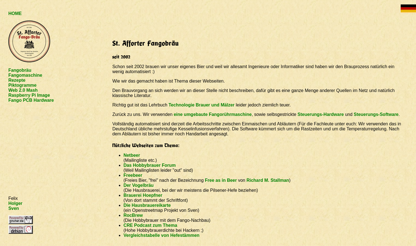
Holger (15, 203)
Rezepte (16, 80)
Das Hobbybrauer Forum (149, 165)
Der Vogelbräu (138, 185)
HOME (15, 13)
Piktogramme (22, 85)
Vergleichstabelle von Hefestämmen (161, 235)
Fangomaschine (25, 75)
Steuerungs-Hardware (320, 114)
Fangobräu (19, 70)
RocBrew (133, 215)
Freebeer (132, 175)
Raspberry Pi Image (29, 95)
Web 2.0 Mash (23, 90)
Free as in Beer (221, 180)
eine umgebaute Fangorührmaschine (213, 114)
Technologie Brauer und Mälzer (201, 105)
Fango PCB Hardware (31, 100)
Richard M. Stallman (267, 180)
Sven (13, 208)
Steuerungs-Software (376, 114)
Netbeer (131, 155)
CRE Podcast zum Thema (150, 225)
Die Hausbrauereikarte (147, 205)
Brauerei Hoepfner (142, 195)
